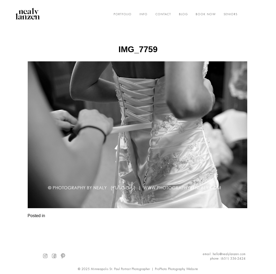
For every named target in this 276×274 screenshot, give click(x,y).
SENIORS (231, 14)
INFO (144, 14)
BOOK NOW (206, 14)
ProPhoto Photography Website (176, 269)
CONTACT (163, 14)
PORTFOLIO (123, 14)
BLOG (183, 14)
